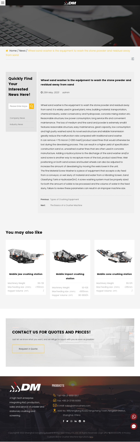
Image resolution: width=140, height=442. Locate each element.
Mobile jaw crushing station (25, 274)
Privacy (127, 433)
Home (13, 50)
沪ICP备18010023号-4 (113, 433)
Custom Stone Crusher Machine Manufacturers (70, 437)
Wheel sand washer (51, 105)
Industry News (16, 124)
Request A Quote (28, 348)
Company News (17, 118)
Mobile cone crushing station (114, 274)
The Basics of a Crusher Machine (61, 205)
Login (100, 433)
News (22, 50)
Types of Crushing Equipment (60, 199)
